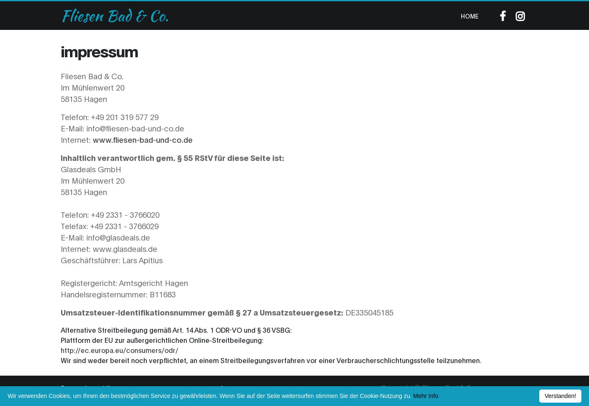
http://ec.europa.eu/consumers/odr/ (119, 349)
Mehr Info (425, 396)
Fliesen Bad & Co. (115, 16)
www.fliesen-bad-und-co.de (143, 139)
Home (470, 16)
